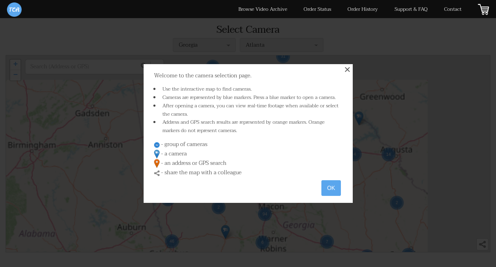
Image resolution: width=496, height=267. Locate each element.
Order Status (317, 9)
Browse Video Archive (262, 9)
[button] (286, 228)
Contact (452, 9)
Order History (363, 9)
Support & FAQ (411, 9)
